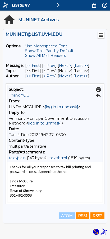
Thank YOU (19, 95)
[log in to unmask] (61, 106)
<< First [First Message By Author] (33, 76)
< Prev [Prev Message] (49, 65)
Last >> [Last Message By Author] (81, 76)
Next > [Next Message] (65, 65)
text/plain (17, 158)
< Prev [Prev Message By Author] (49, 76)
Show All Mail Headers (45, 55)
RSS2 (97, 215)
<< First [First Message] (33, 65)
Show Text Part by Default (49, 50)
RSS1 (82, 215)
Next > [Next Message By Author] (65, 76)
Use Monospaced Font (46, 46)
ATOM (67, 215)
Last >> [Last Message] (81, 65)
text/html (58, 158)
